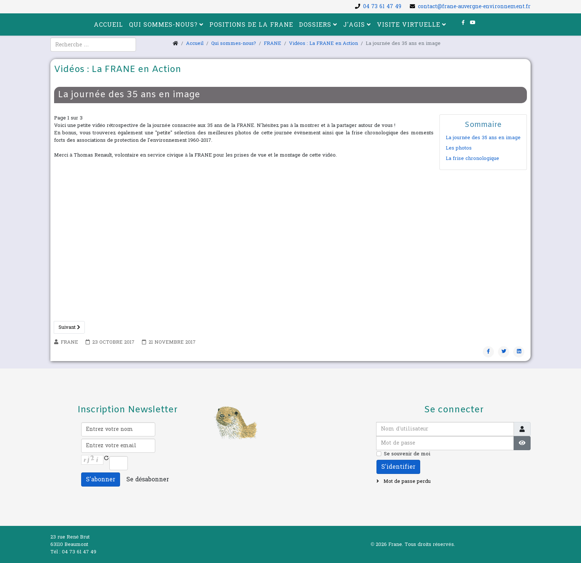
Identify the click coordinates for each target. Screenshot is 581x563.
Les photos (459, 148)
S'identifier (398, 466)
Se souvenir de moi (407, 454)
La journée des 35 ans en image (483, 137)
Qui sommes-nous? (163, 24)
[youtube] (472, 22)
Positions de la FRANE (251, 24)
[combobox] (93, 44)
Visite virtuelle (408, 24)
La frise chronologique (472, 158)
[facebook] (463, 22)
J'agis (354, 24)
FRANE (272, 43)
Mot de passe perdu (406, 481)
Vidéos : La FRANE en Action (323, 43)
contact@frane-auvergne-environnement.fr (474, 6)
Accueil (108, 24)
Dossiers (315, 24)
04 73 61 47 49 (382, 6)
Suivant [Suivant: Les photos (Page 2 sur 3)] (69, 327)
